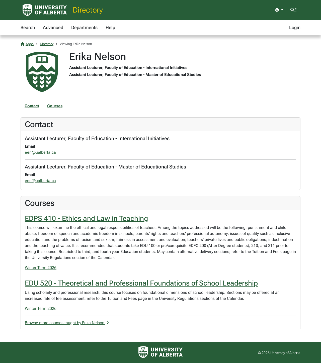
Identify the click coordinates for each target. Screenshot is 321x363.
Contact (32, 106)
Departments (84, 27)
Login (294, 27)
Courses (54, 106)
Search (28, 27)
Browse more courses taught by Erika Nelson (67, 322)
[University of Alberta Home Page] (45, 10)
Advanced (53, 27)
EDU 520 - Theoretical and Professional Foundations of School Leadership (141, 283)
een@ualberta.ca (40, 152)
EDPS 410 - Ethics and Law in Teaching (86, 218)
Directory (88, 10)
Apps (27, 44)
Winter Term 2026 (40, 267)
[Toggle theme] (279, 10)
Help (110, 27)
